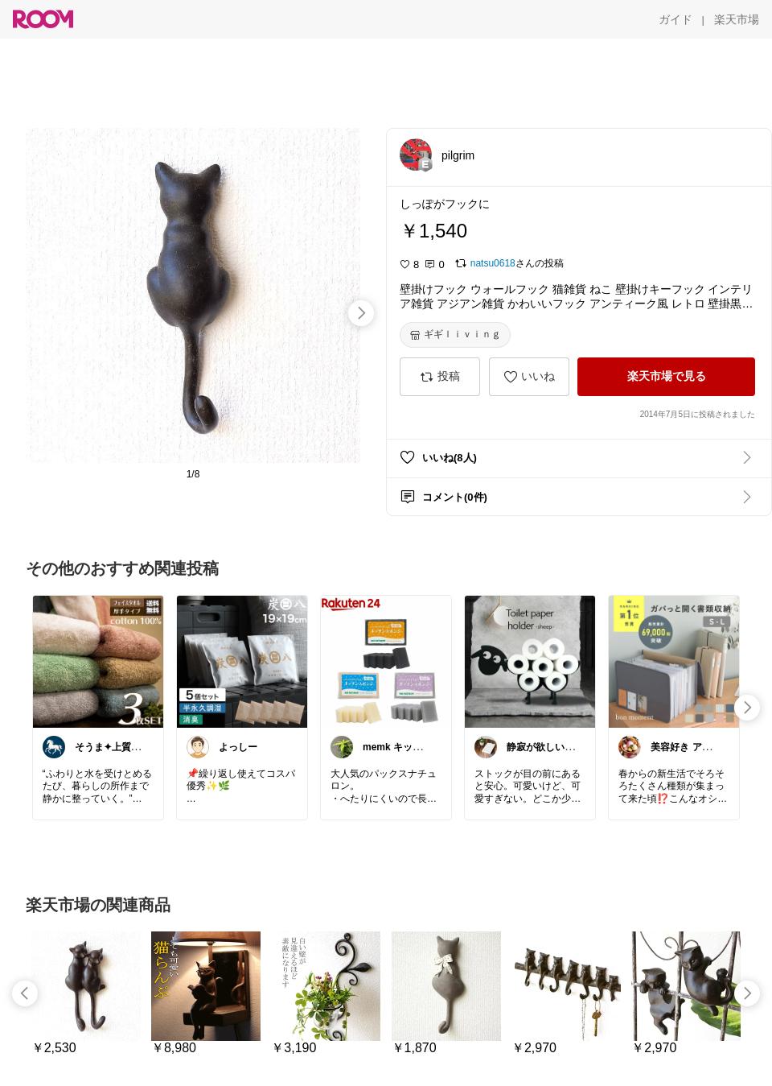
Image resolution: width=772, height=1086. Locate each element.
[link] (98, 661)
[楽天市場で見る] (666, 376)
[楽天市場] (736, 19)
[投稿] (440, 376)
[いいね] (529, 376)
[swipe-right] (361, 313)
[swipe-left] (25, 993)
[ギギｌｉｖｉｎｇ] (455, 335)
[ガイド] (675, 19)
